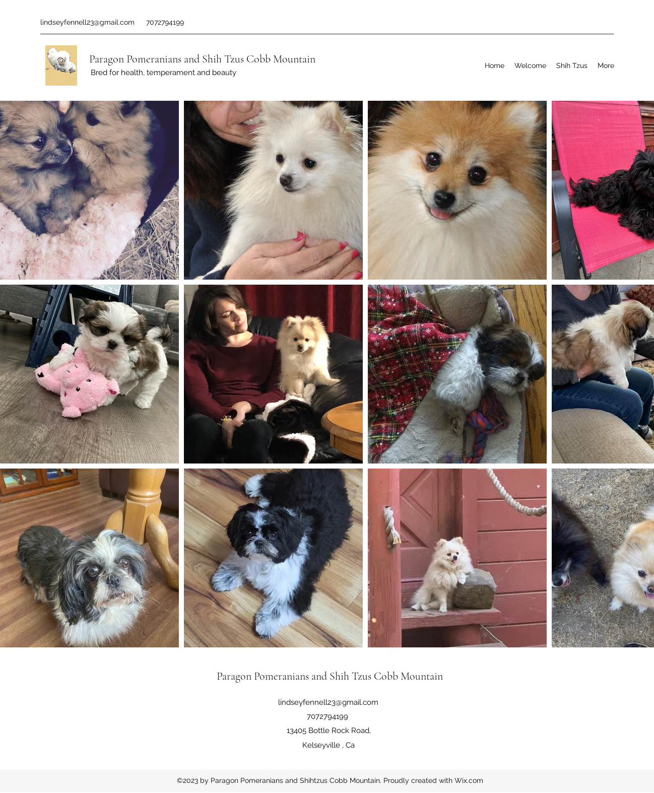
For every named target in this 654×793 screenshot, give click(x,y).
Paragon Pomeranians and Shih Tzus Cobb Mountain (202, 58)
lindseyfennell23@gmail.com (87, 22)
